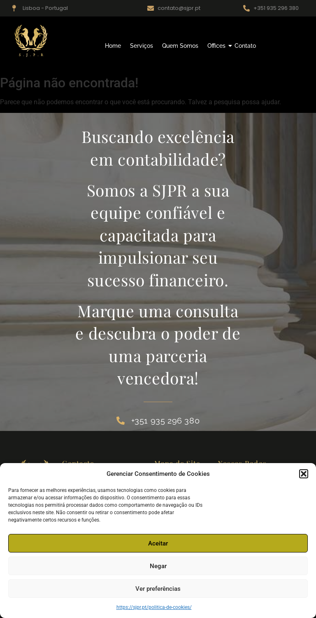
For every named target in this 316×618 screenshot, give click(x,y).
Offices (217, 45)
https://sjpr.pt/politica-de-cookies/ (154, 607)
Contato (245, 45)
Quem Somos (180, 45)
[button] (304, 474)
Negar (158, 566)
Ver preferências (158, 588)
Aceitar (158, 543)
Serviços (141, 45)
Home (113, 45)
